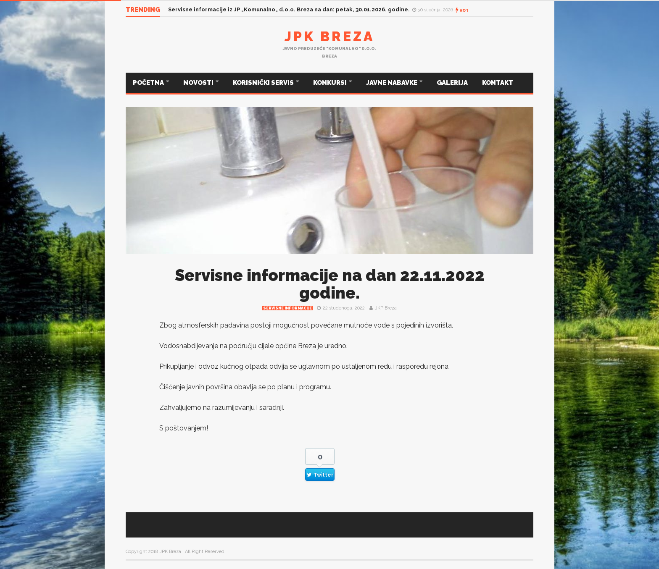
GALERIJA (452, 83)
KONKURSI (330, 83)
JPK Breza (329, 36)
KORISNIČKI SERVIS (264, 83)
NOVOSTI (199, 83)
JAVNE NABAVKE (392, 83)
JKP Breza (386, 308)
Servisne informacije (287, 308)
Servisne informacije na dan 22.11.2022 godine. (330, 284)
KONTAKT (497, 83)
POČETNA (149, 83)
